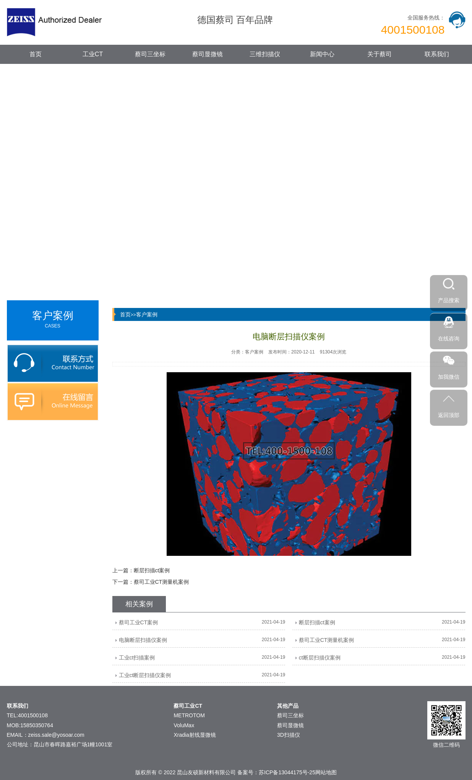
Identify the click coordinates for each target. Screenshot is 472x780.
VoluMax (184, 725)
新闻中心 (322, 54)
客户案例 (146, 314)
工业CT (93, 54)
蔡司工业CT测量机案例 (161, 582)
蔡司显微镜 (207, 54)
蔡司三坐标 (150, 54)
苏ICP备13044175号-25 (287, 772)
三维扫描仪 (265, 54)
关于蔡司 (379, 54)
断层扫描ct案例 (152, 570)
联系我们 (437, 54)
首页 (35, 54)
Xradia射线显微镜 (195, 735)
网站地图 (326, 772)
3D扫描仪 (288, 735)
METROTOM (189, 715)
